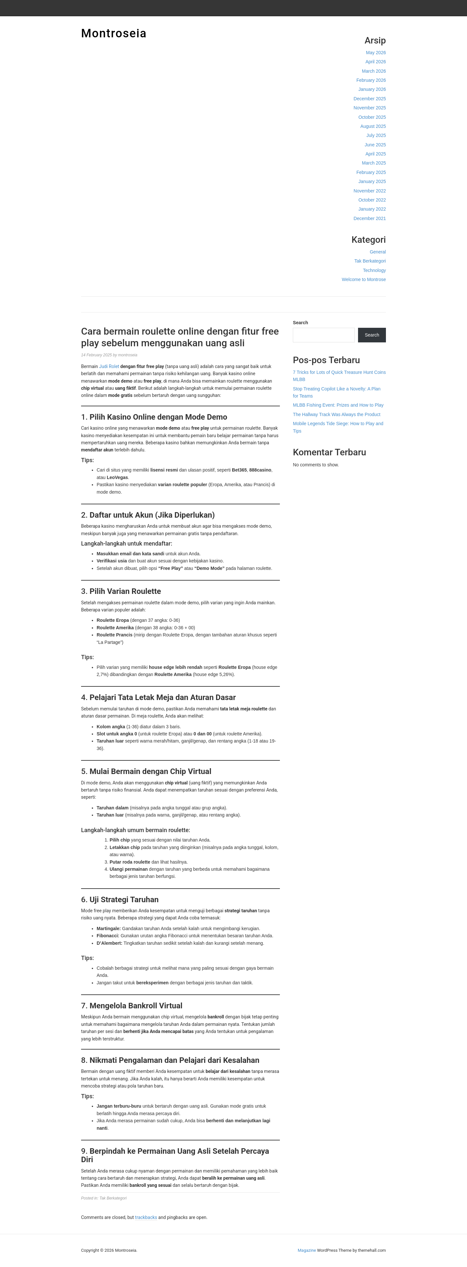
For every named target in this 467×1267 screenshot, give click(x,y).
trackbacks (146, 1217)
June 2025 (375, 144)
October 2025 (372, 117)
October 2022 (372, 200)
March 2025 (374, 163)
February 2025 (371, 172)
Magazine (307, 1250)
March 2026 (374, 71)
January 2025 (372, 181)
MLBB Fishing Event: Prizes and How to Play (338, 405)
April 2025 (375, 153)
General (378, 251)
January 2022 (372, 209)
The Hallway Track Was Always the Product (336, 414)
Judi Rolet (109, 366)
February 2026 (371, 80)
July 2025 (376, 135)
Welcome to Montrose (364, 279)
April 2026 (375, 61)
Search (300, 322)
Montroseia (114, 33)
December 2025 (369, 98)
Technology (374, 270)
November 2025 (369, 107)
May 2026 (376, 52)
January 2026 (372, 89)
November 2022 (369, 190)
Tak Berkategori (370, 261)
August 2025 (373, 126)
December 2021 (369, 218)
